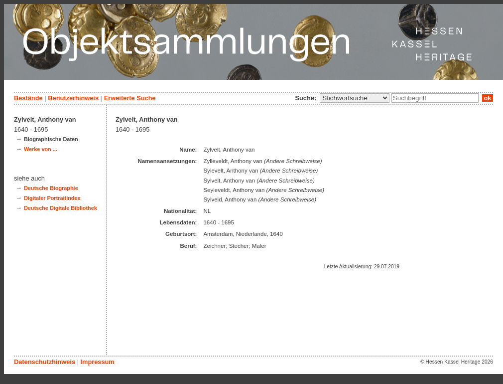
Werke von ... (40, 149)
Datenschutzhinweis (44, 362)
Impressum (97, 362)
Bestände (28, 98)
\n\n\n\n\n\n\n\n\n (354, 98)
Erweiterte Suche (130, 98)
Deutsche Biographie (51, 188)
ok (487, 98)
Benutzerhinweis (73, 98)
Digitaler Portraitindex (52, 198)
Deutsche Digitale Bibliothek (60, 208)
